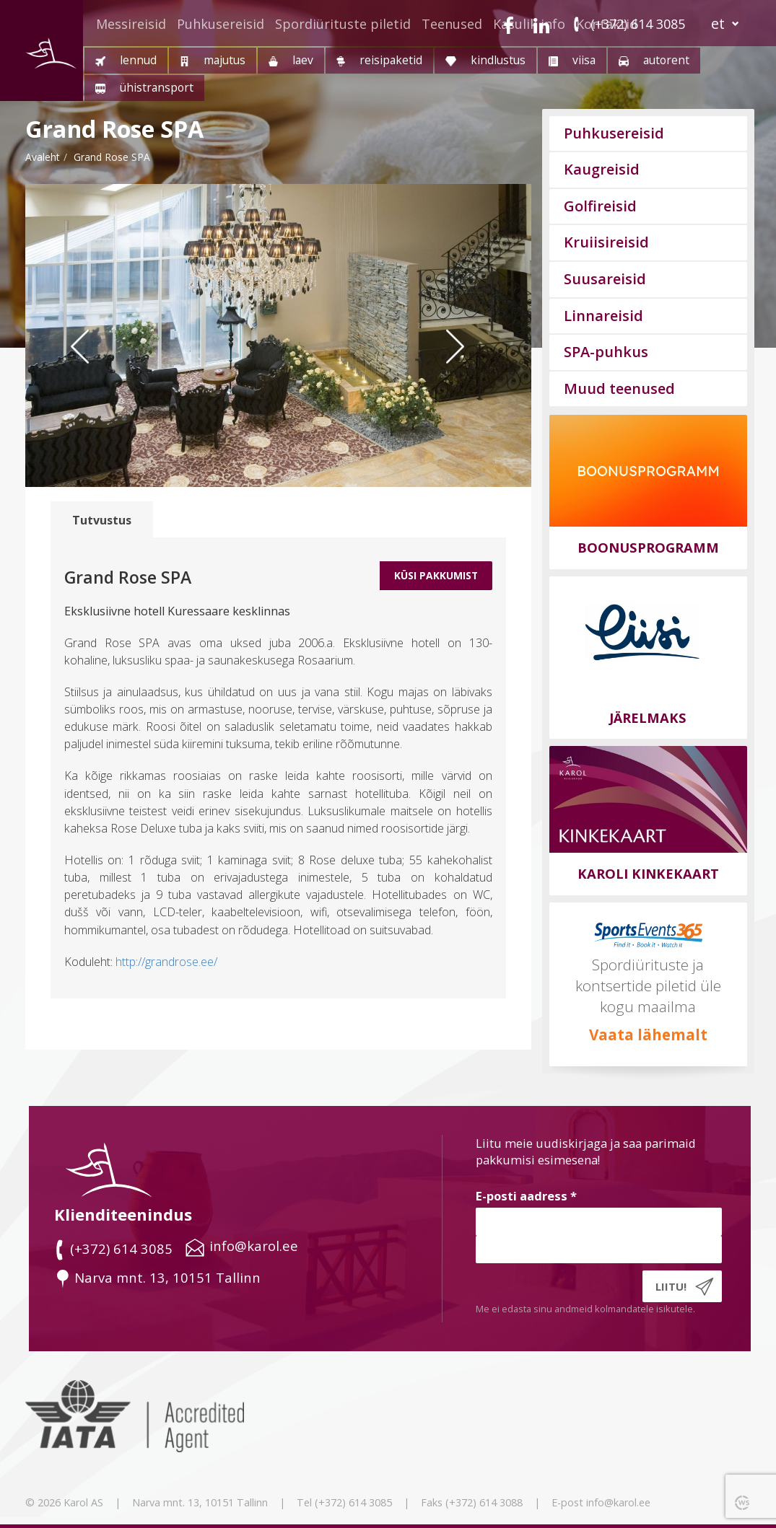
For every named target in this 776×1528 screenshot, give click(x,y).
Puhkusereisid (220, 23)
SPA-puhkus (606, 351)
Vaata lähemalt (648, 1034)
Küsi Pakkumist (436, 575)
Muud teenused (619, 388)
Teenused (452, 23)
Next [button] (473, 374)
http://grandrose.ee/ (166, 962)
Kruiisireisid (606, 242)
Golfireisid (600, 206)
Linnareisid (603, 315)
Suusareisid (605, 279)
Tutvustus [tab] (101, 520)
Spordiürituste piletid (343, 23)
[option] (278, 336)
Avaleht (42, 157)
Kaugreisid (602, 169)
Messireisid (131, 23)
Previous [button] (90, 374)
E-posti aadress (526, 1195)
